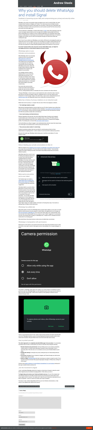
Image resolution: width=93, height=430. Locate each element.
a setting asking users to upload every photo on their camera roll (26, 180)
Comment (21, 395)
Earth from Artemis (69, 386)
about (21, 6)
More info (54, 428)
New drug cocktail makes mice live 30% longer (29, 386)
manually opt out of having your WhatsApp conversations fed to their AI (44, 147)
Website (20, 419)
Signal (45, 30)
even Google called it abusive (42, 120)
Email (20, 415)
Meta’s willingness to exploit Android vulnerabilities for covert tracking (39, 363)
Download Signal (31, 358)
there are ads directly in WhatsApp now (27, 212)
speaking (30, 6)
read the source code (23, 97)
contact (38, 6)
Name (20, 410)
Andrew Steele (63, 3)
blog (34, 6)
